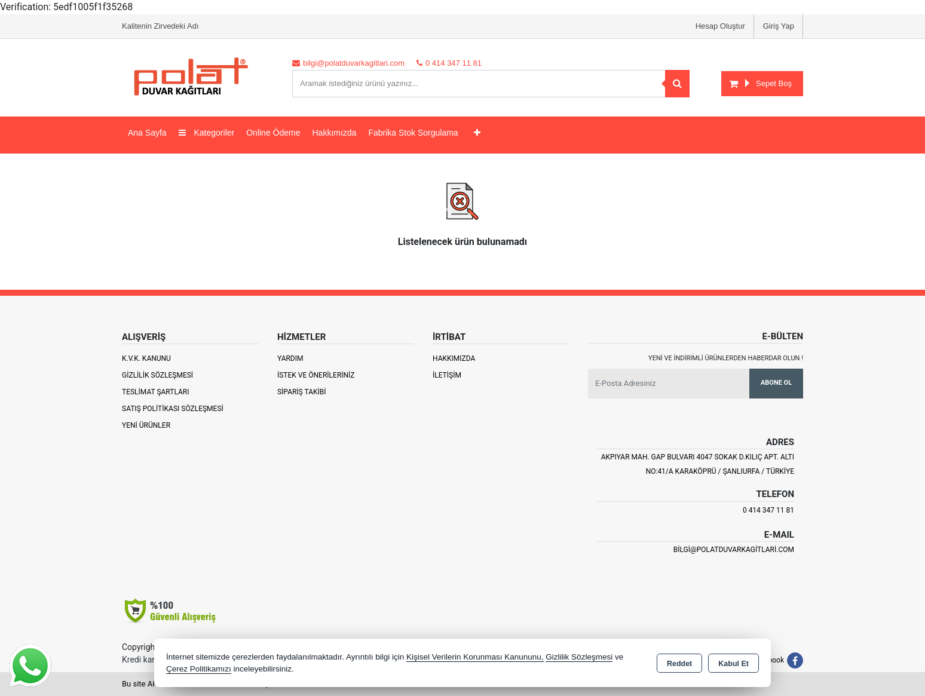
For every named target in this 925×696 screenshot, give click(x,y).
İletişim (447, 375)
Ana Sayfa (147, 132)
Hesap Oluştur (720, 26)
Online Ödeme (273, 132)
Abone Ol (776, 383)
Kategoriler (207, 132)
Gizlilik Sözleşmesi (157, 375)
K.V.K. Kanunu (146, 358)
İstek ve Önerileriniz (316, 375)
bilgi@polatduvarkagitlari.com (733, 549)
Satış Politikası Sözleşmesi (172, 408)
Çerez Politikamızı (198, 668)
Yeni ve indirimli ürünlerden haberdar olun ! (725, 358)
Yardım (290, 358)
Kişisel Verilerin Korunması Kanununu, (475, 656)
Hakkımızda (334, 132)
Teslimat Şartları (155, 392)
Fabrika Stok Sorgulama (413, 132)
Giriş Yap (778, 26)
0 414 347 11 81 (768, 510)
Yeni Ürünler (146, 425)
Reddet (679, 664)
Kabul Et (733, 664)
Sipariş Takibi (301, 392)
